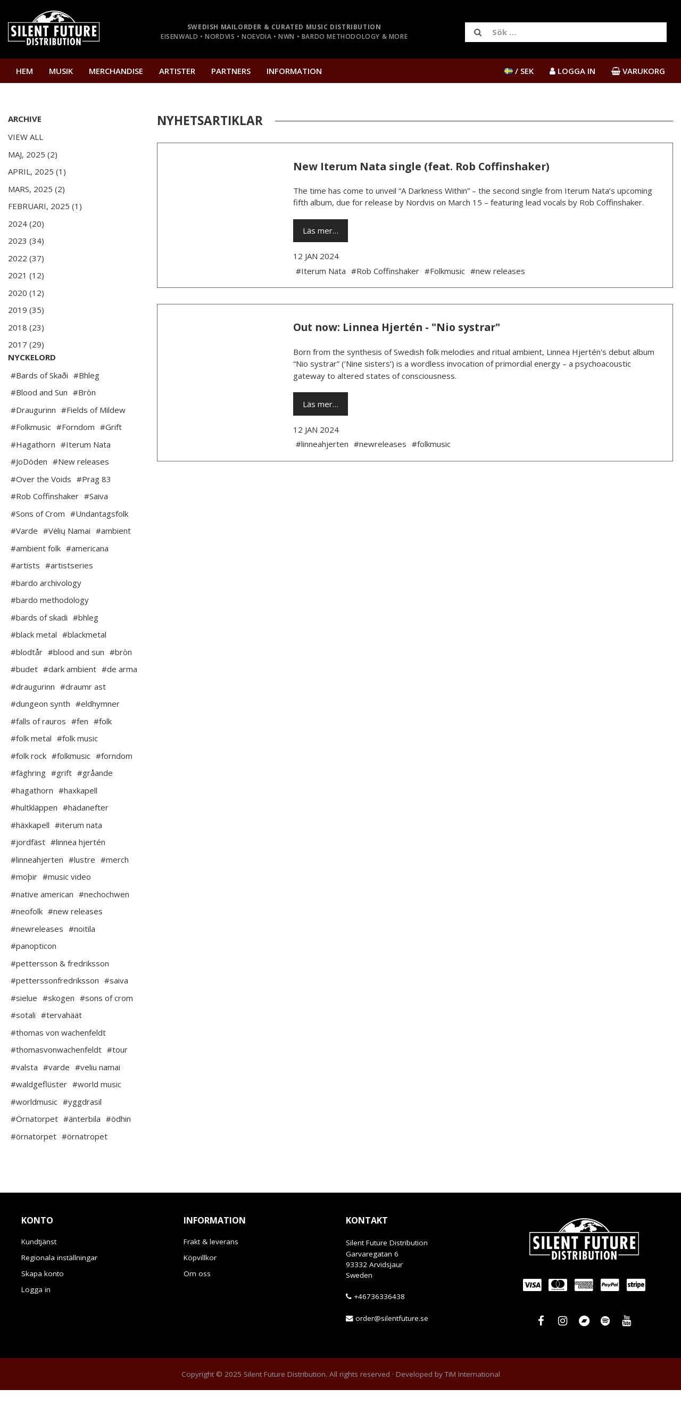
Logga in (36, 1321)
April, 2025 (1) (37, 171)
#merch (115, 891)
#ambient (113, 562)
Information (294, 70)
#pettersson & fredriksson (60, 995)
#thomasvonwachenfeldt (56, 1081)
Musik (61, 70)
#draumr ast (83, 718)
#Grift (111, 458)
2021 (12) (26, 275)
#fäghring (28, 804)
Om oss (197, 1305)
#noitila (82, 960)
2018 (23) (26, 327)
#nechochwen (104, 926)
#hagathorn (32, 822)
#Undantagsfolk (99, 545)
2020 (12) (26, 292)
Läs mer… (320, 230)
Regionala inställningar (59, 1289)
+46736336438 (379, 1328)
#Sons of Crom (38, 545)
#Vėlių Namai (66, 562)
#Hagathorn (33, 476)
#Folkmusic (31, 458)
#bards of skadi (39, 649)
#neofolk (27, 943)
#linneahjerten (37, 891)
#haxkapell (78, 822)
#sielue (24, 1029)
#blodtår (27, 684)
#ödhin (118, 1150)
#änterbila (82, 1150)
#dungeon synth (40, 735)
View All (25, 136)
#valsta (24, 1099)
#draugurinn (33, 718)
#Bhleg (86, 407)
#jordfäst (28, 874)
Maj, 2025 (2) (32, 154)
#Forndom (75, 458)
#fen (79, 753)
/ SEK (519, 70)
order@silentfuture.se (391, 1350)
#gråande (95, 804)
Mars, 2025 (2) (36, 189)
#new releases (75, 943)
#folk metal (31, 770)
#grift (61, 804)
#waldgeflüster (39, 1116)
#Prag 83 (94, 511)
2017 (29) (26, 344)
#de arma (119, 701)
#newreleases (37, 960)
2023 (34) (26, 240)
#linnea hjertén (78, 874)
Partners (231, 70)
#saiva (116, 1012)
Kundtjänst (38, 1273)
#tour (117, 1081)
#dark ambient (69, 701)
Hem (24, 70)
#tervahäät (61, 1046)
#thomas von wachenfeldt (58, 1064)
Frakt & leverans (211, 1273)
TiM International (472, 1406)
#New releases (81, 493)
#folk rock (28, 787)
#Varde (24, 562)
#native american (42, 926)
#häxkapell (30, 856)
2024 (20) (26, 223)
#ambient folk (36, 580)
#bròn (121, 684)
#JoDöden (29, 493)
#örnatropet (84, 1168)
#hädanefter (86, 839)
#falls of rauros (38, 753)
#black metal (34, 666)
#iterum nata (78, 856)
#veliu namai (97, 1099)
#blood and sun (76, 684)
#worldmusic (34, 1133)
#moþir (24, 908)
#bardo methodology (50, 631)
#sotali (23, 1046)
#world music (96, 1116)
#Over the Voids (41, 511)
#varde (56, 1099)
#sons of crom (106, 1029)
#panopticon (33, 977)
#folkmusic (71, 787)
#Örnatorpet (34, 1150)
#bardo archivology (46, 614)
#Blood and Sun (39, 424)
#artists (25, 597)
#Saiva (96, 528)
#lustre (82, 891)
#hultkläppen (34, 839)
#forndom (114, 787)
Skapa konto (42, 1305)
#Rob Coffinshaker (45, 528)
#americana (87, 580)
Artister (177, 70)
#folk (103, 753)
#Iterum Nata (86, 476)
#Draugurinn (33, 441)
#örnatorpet (33, 1168)
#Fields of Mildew (93, 441)
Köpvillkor (200, 1289)
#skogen (58, 1029)
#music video (67, 908)
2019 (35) (26, 309)
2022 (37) (26, 258)
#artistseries (69, 597)
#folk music (77, 770)
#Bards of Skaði (39, 407)
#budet (24, 701)
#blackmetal (84, 666)
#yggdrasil (82, 1133)
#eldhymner (98, 735)
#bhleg (85, 649)
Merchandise (116, 70)
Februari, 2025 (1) (45, 206)
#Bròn (84, 424)
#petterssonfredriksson (55, 1012)
